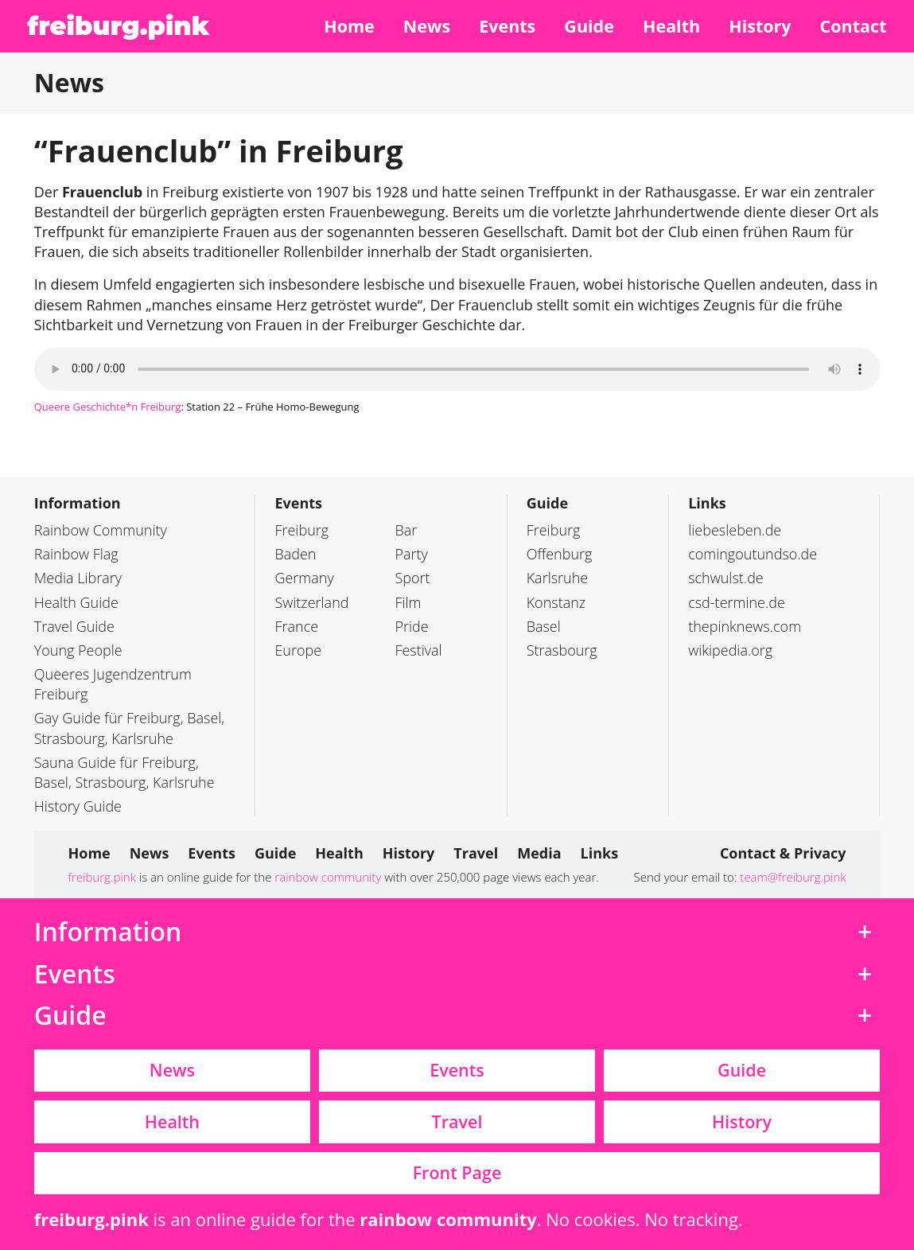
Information (77, 502)
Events (298, 502)
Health (172, 1121)
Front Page (457, 1172)
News (172, 1069)
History (742, 1121)
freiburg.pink (119, 25)
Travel (457, 1121)
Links (707, 502)
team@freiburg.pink (793, 877)
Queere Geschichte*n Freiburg (107, 406)
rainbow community (327, 877)
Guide (547, 502)
